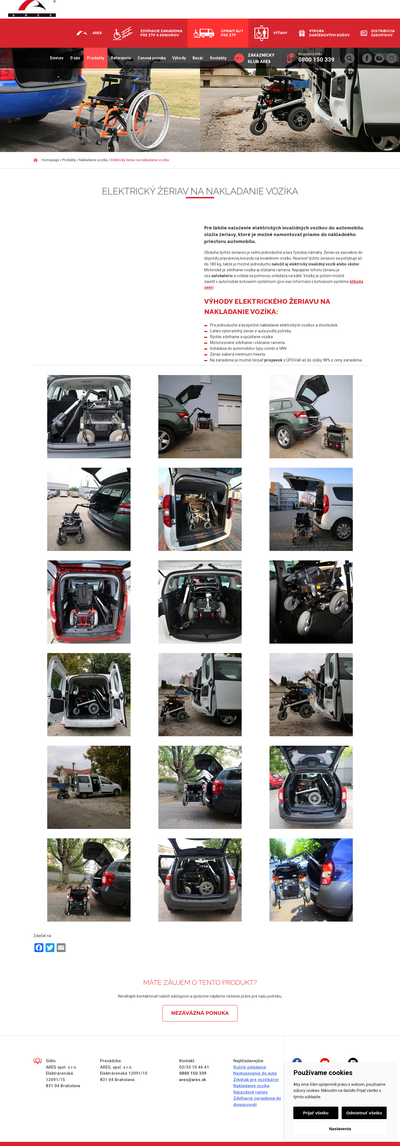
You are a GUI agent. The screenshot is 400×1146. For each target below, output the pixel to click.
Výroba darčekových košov (329, 33)
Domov (56, 58)
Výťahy (280, 33)
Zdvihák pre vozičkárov (256, 1079)
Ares (97, 33)
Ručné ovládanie (249, 1067)
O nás (75, 58)
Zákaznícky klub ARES (261, 58)
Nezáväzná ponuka (200, 1013)
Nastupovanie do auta (255, 1073)
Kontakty (218, 58)
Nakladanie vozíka (251, 1085)
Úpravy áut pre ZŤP (232, 33)
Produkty (95, 58)
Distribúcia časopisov (383, 33)
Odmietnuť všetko (364, 1112)
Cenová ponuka (151, 58)
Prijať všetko (315, 1112)
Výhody (179, 58)
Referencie (121, 58)
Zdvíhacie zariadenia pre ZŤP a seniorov (161, 33)
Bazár (197, 58)
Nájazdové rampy (250, 1092)
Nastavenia (340, 1128)
